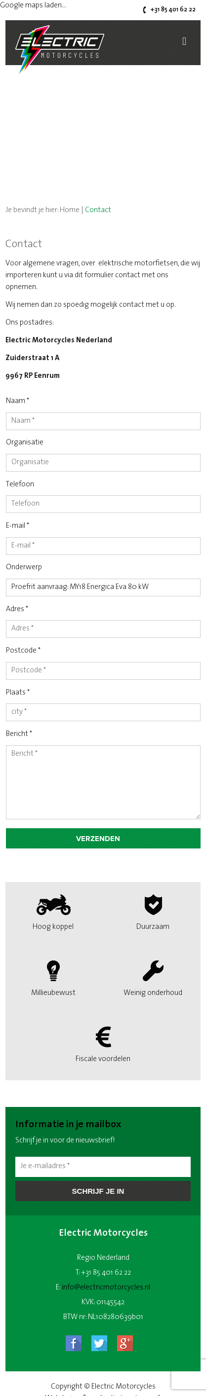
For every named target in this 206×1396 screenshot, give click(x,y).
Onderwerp (24, 567)
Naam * (17, 401)
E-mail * (17, 526)
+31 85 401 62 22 (173, 9)
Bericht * (19, 734)
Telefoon (20, 484)
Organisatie (24, 442)
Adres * (17, 609)
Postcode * (23, 651)
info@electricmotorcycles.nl (106, 1287)
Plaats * (18, 693)
